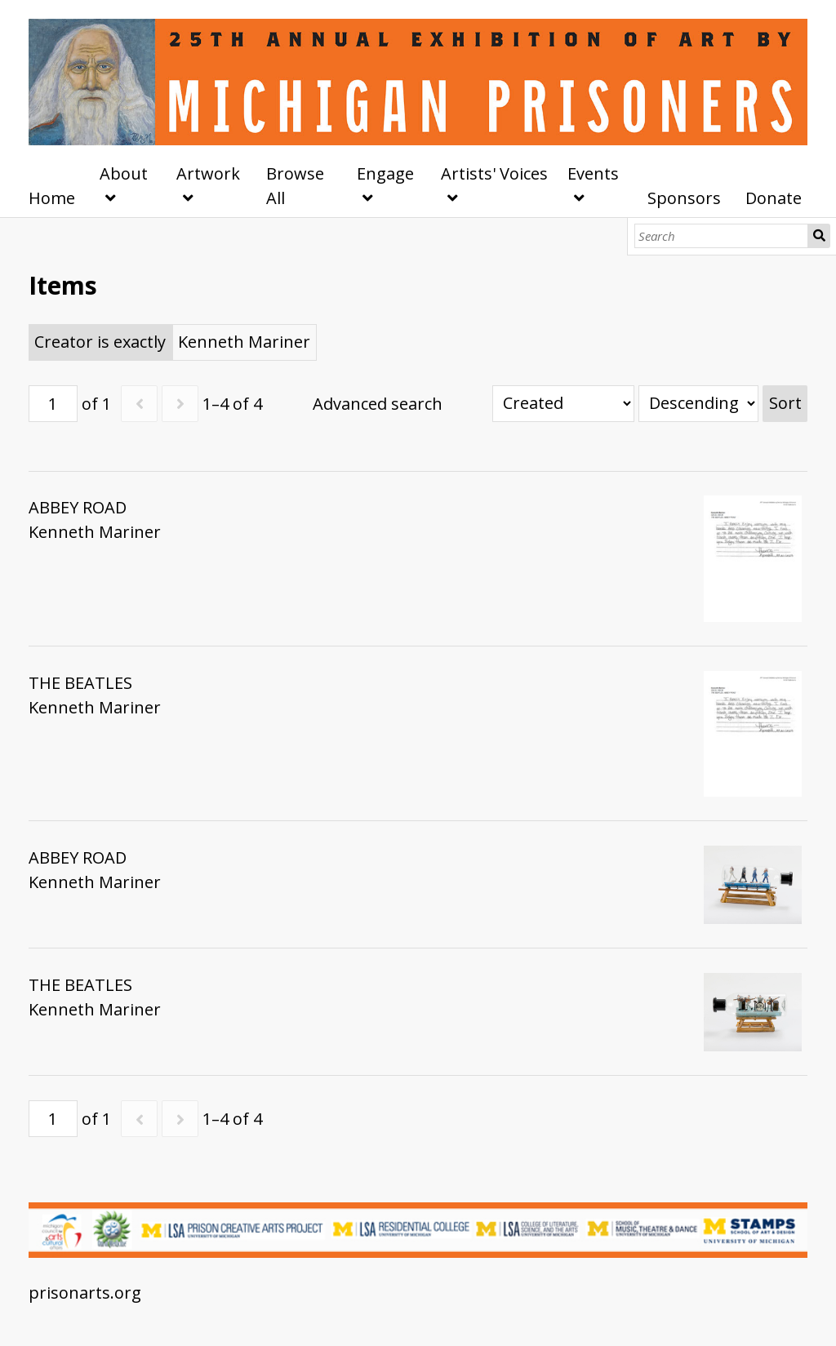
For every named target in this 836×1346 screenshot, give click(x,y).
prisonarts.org (85, 1293)
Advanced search (377, 404)
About (124, 173)
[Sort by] (563, 403)
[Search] (721, 236)
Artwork (208, 173)
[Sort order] (698, 403)
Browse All (295, 185)
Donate (773, 198)
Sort (785, 403)
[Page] (53, 403)
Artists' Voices (494, 173)
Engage (385, 173)
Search (819, 236)
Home (52, 198)
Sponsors (684, 198)
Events (593, 173)
